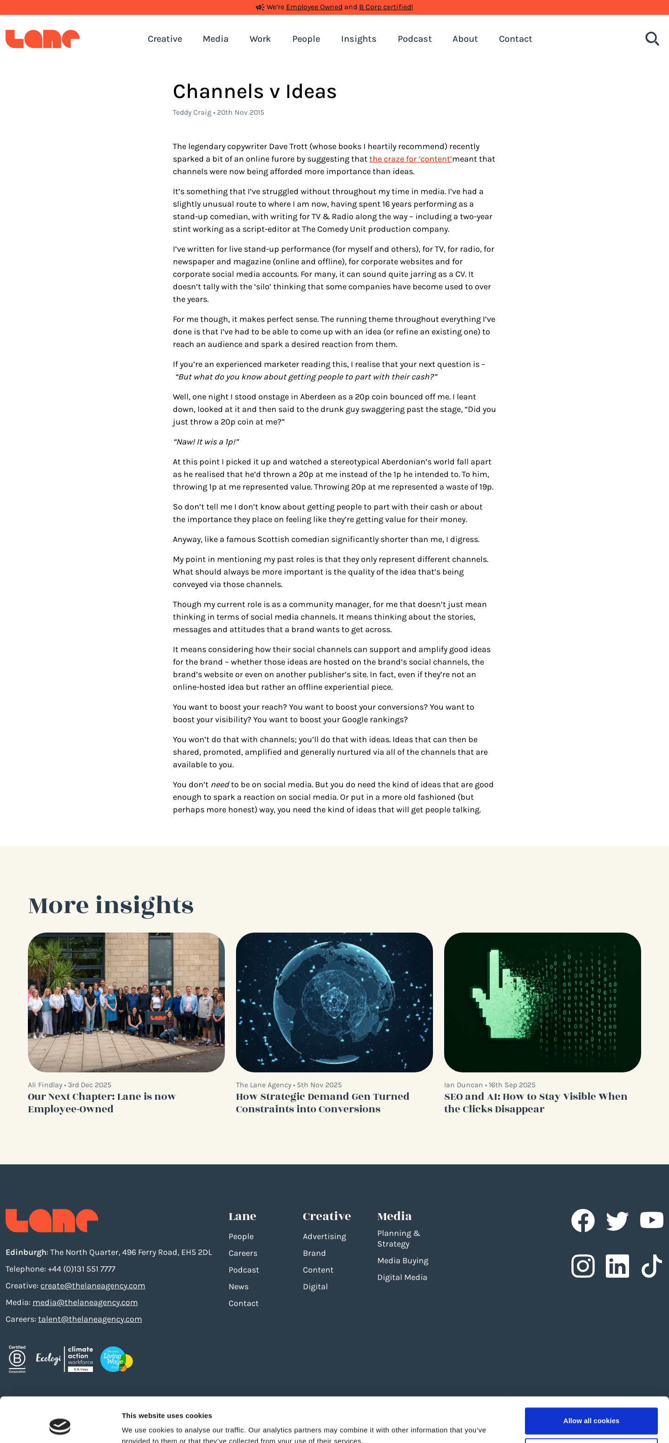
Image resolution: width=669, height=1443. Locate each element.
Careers (243, 1253)
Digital (315, 1286)
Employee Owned (314, 7)
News (239, 1286)
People (241, 1236)
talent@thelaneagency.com (90, 1319)
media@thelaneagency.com (85, 1302)
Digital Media (402, 1277)
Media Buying (402, 1260)
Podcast (244, 1270)
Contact (244, 1303)
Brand (314, 1253)
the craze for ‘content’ (410, 159)
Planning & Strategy (398, 1238)
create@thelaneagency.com (92, 1285)
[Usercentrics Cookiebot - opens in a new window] (60, 1425)
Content (318, 1270)
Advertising (324, 1236)
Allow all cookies (592, 1379)
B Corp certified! (386, 7)
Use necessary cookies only (591, 1409)
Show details (143, 1425)
